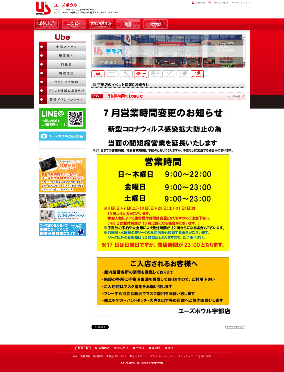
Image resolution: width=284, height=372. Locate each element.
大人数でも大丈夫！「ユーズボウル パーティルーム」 (62, 215)
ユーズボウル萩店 (168, 348)
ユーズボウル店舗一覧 (83, 348)
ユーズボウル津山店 (154, 348)
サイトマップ (242, 2)
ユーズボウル (42, 8)
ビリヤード (140, 74)
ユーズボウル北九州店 (121, 348)
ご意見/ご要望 (220, 2)
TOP (75, 356)
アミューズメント (101, 24)
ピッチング (183, 74)
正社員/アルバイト (116, 356)
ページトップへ (235, 327)
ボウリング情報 (62, 81)
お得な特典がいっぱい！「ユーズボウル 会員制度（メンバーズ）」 (62, 175)
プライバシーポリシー (162, 356)
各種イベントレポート (62, 99)
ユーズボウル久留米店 (102, 348)
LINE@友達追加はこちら (62, 118)
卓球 (197, 74)
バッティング (168, 74)
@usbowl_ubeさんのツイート (62, 153)
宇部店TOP (62, 46)
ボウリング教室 (62, 201)
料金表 (62, 64)
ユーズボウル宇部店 (138, 348)
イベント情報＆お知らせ (62, 90)
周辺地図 (62, 73)
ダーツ (154, 74)
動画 (128, 24)
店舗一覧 (200, 2)
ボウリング (46, 24)
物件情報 (98, 356)
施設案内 (62, 55)
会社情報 (85, 356)
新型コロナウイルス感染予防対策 (62, 229)
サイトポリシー (138, 356)
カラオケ (73, 24)
